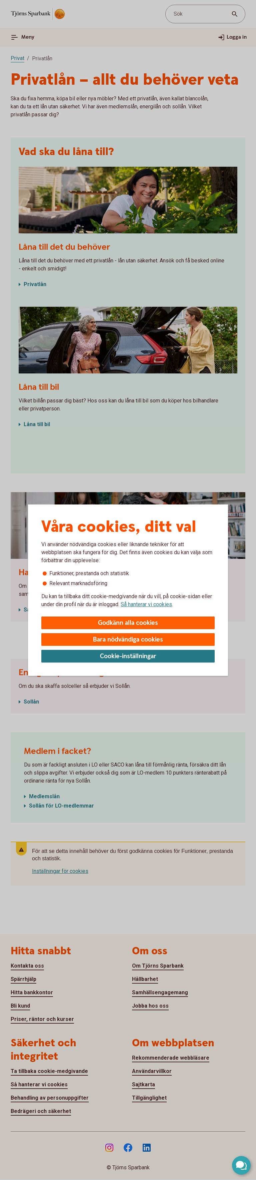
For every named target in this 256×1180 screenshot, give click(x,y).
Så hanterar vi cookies (146, 604)
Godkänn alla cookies (128, 623)
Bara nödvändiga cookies (128, 640)
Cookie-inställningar (128, 656)
